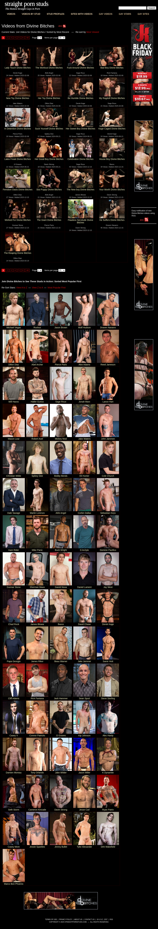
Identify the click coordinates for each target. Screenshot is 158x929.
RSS (111, 919)
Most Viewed (92, 32)
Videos (11, 14)
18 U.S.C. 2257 (102, 919)
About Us (78, 919)
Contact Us (89, 919)
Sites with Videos (81, 14)
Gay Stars (125, 14)
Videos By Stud (31, 14)
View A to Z (21, 287)
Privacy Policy (65, 919)
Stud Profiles (55, 14)
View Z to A (37, 287)
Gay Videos (105, 14)
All (27, 38)
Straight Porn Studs (27, 3)
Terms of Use (51, 919)
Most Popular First (57, 287)
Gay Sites (143, 14)
